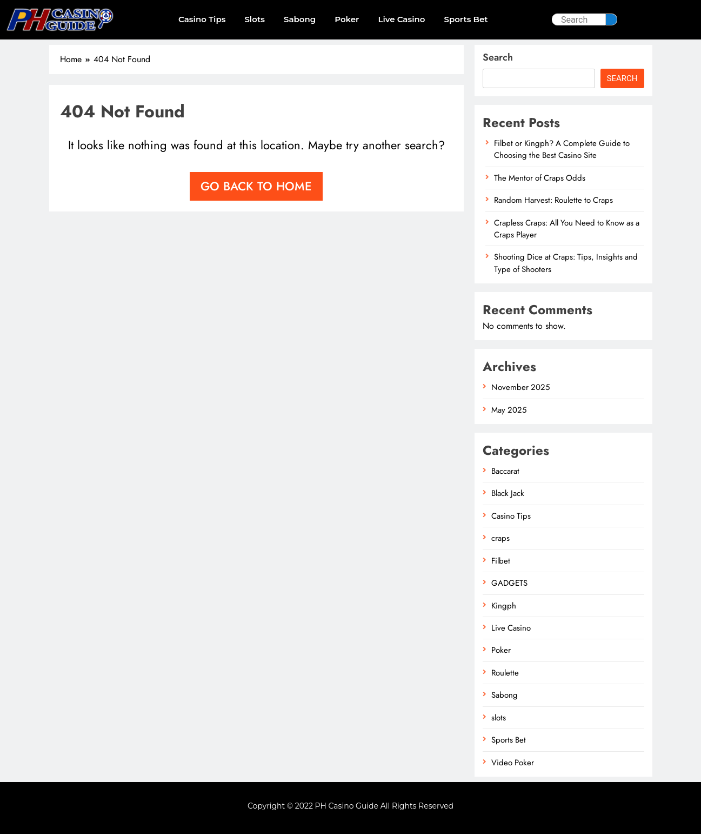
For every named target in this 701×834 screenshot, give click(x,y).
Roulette (505, 673)
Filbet (500, 561)
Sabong (300, 19)
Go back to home (256, 186)
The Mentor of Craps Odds (539, 178)
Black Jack (507, 493)
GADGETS (509, 583)
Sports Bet (466, 19)
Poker (347, 19)
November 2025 (520, 387)
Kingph (503, 606)
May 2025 (508, 410)
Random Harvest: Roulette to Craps (553, 200)
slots (254, 19)
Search (498, 57)
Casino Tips (201, 19)
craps (500, 538)
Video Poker (512, 763)
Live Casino (401, 19)
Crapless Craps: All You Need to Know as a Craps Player (566, 229)
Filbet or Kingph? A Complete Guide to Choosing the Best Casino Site (562, 149)
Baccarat (505, 471)
